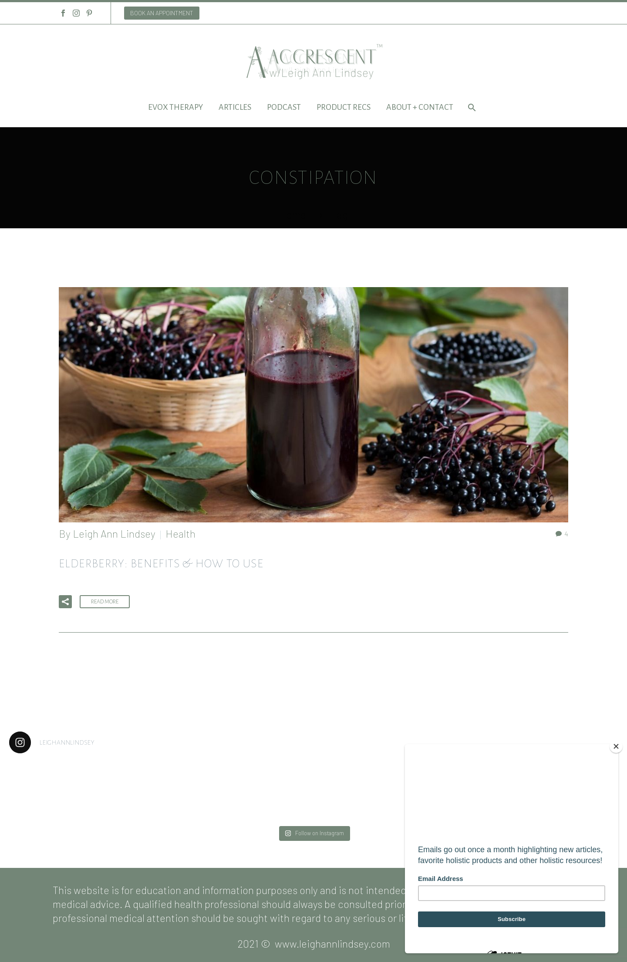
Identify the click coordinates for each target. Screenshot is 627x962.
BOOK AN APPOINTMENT (161, 13)
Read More (104, 602)
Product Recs (344, 107)
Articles (235, 107)
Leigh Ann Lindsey (114, 533)
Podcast (284, 107)
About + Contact (419, 107)
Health (180, 533)
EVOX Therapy (175, 107)
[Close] (616, 746)
